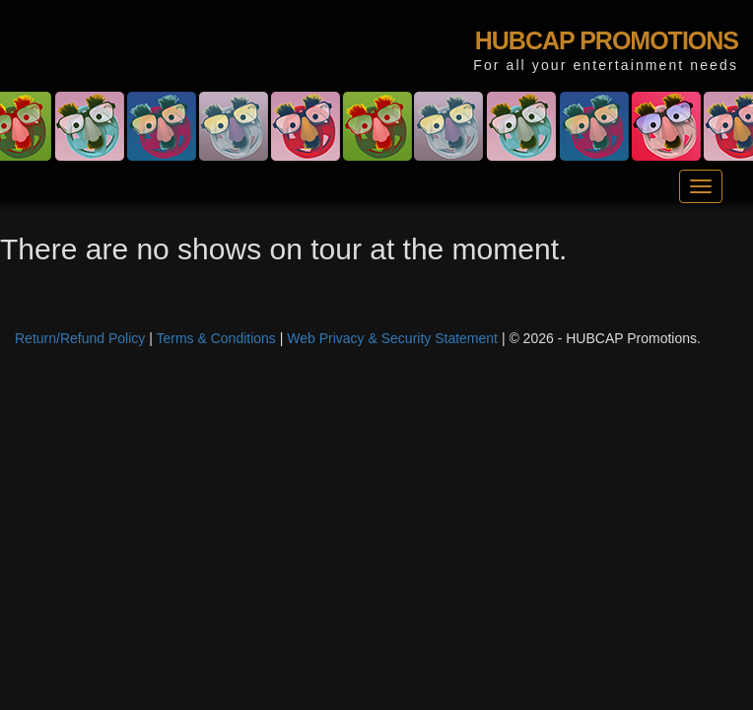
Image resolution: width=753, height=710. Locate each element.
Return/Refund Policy (80, 338)
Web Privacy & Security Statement (392, 338)
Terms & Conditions (215, 338)
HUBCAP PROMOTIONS (606, 40)
